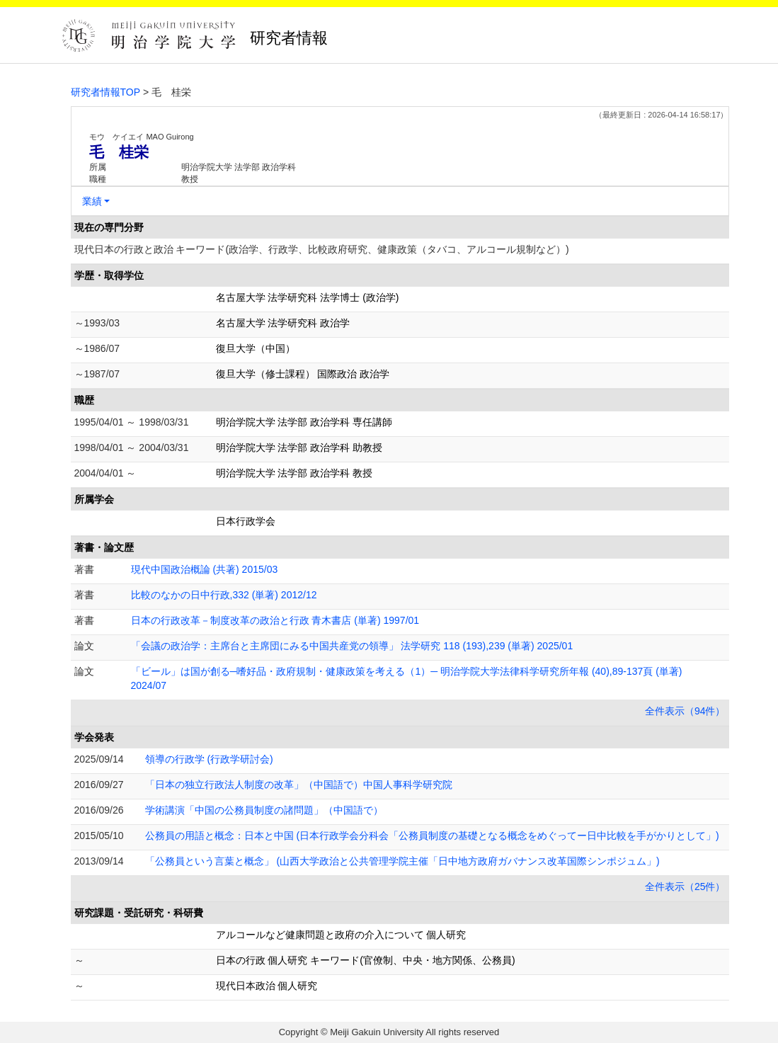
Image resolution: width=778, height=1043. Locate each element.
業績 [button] (92, 201)
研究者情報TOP (106, 92)
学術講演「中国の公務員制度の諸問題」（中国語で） (264, 810)
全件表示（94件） (685, 711)
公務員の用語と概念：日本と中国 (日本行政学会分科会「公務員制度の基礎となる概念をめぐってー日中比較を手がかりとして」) (432, 835)
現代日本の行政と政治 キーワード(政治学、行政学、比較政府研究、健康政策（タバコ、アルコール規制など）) (321, 249)
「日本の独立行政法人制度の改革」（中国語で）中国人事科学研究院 (298, 784)
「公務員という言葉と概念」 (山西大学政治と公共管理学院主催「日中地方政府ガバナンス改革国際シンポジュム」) (402, 861)
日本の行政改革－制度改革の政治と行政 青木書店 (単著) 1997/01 (275, 620)
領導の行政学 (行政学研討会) (209, 759)
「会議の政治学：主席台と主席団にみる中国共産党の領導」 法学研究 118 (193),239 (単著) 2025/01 (352, 645)
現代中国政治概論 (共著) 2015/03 (204, 569)
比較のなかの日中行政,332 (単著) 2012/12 (224, 594)
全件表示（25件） (685, 886)
